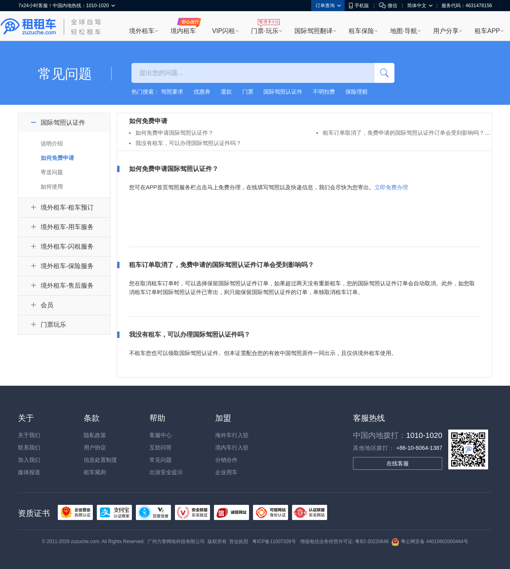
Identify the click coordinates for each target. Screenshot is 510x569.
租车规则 (95, 472)
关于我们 (29, 435)
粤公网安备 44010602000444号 (429, 541)
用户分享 (446, 30)
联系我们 (29, 447)
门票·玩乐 (264, 30)
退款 (226, 91)
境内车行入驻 (232, 447)
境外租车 (142, 30)
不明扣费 (324, 91)
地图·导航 (403, 30)
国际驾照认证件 (282, 91)
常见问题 (160, 460)
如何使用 (52, 186)
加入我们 (29, 460)
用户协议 (95, 447)
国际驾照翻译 (313, 30)
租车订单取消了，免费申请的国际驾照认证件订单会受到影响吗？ (403, 132)
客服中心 (160, 435)
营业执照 (238, 541)
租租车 (28, 26)
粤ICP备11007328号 (274, 541)
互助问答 (160, 447)
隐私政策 (95, 435)
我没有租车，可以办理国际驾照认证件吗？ (188, 143)
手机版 (359, 5)
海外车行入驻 (232, 435)
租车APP (487, 30)
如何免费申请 (57, 158)
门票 (247, 91)
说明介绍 (52, 143)
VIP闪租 (223, 30)
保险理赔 (356, 91)
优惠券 (202, 91)
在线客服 (397, 463)
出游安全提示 (166, 472)
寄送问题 (52, 172)
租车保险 (361, 30)
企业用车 (226, 472)
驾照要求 (172, 91)
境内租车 (183, 30)
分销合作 (226, 460)
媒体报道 (29, 472)
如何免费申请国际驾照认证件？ (174, 132)
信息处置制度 (100, 460)
